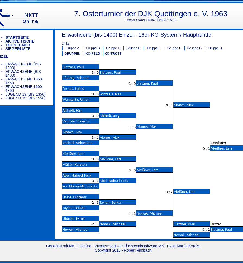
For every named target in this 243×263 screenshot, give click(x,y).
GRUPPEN (72, 54)
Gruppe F (174, 48)
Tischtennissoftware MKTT (146, 246)
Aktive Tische (19, 41)
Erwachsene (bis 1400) (23, 73)
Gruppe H (215, 48)
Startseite (17, 37)
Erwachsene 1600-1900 (24, 89)
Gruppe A (72, 48)
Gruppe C (113, 48)
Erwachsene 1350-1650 (24, 81)
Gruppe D (133, 48)
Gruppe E (154, 48)
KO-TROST (113, 54)
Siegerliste (18, 49)
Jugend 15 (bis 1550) (25, 98)
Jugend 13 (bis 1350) (25, 94)
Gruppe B (93, 48)
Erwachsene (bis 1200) (23, 66)
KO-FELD (92, 54)
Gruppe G (194, 48)
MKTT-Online (80, 246)
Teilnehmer (17, 45)
